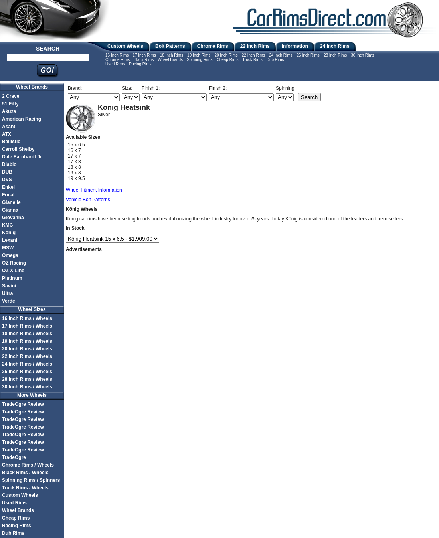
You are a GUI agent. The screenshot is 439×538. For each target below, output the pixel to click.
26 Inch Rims (308, 55)
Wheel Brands (170, 59)
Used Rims (115, 64)
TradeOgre (14, 457)
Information (295, 46)
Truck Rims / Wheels (25, 488)
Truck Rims (252, 59)
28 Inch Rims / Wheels (27, 379)
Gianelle (11, 202)
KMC (7, 225)
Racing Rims (140, 64)
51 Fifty (10, 104)
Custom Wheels (125, 46)
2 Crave (10, 96)
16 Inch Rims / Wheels (27, 318)
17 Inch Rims (144, 55)
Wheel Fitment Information (94, 190)
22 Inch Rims (255, 46)
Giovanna (13, 217)
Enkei (8, 187)
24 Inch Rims (335, 46)
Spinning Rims (199, 59)
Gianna (10, 210)
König (9, 232)
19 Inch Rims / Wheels (27, 341)
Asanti (9, 126)
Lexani (9, 240)
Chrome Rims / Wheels (28, 465)
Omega (10, 255)
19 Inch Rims (198, 55)
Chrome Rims (212, 46)
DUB (7, 172)
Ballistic (11, 141)
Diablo (9, 164)
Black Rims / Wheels (25, 472)
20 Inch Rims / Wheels (27, 349)
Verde (8, 301)
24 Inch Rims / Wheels (27, 364)
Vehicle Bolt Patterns (88, 199)
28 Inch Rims (335, 55)
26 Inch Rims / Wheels (27, 371)
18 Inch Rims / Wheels (27, 333)
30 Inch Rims (362, 55)
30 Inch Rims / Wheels (27, 387)
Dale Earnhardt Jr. (22, 157)
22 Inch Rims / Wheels (27, 356)
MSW (8, 248)
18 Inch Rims (171, 55)
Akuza (9, 111)
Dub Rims (275, 59)
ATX (6, 134)
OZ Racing (14, 263)
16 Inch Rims (117, 55)
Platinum (12, 278)
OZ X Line (13, 270)
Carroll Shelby (18, 149)
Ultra (7, 293)
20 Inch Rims (225, 55)
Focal (8, 195)
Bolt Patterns (170, 46)
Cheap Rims (227, 59)
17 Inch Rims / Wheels (27, 326)
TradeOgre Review (23, 404)
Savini (9, 286)
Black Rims (144, 59)
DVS (7, 179)
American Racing (21, 119)
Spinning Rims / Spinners (31, 480)
